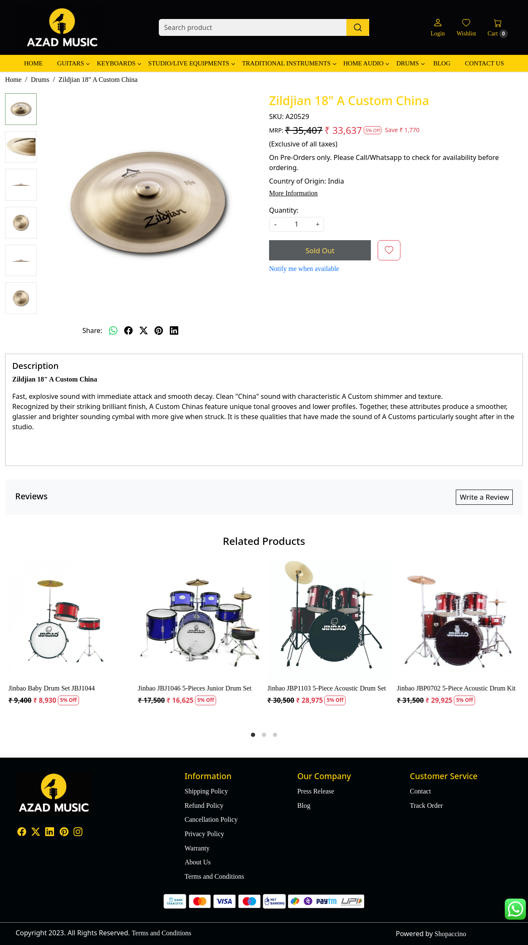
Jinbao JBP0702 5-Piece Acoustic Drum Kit (456, 688)
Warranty (197, 848)
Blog (442, 63)
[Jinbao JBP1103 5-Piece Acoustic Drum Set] (328, 619)
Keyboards (119, 63)
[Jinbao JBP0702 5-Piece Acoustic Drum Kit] (458, 619)
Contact (420, 791)
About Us (198, 862)
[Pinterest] (64, 832)
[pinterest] (158, 330)
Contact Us (484, 63)
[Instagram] (78, 832)
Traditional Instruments (289, 63)
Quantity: (283, 210)
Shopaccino (450, 933)
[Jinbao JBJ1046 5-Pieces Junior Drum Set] (199, 619)
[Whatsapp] (113, 330)
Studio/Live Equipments (191, 63)
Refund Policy (204, 805)
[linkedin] (174, 330)
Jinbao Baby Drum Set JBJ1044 (51, 688)
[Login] (437, 27)
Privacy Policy (204, 833)
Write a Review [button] (484, 497)
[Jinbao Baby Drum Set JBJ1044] (69, 619)
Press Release (316, 791)
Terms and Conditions (214, 876)
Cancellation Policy (211, 819)
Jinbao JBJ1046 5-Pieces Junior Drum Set (195, 688)
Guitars (73, 63)
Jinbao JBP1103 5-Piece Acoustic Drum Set (326, 688)
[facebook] (128, 330)
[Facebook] (22, 832)
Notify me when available (304, 268)
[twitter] (143, 330)
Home (33, 63)
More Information (293, 193)
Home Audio (366, 63)
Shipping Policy (206, 791)
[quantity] (296, 224)
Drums (410, 63)
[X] (36, 832)
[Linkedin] (50, 832)
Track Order (426, 805)
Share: (92, 330)
